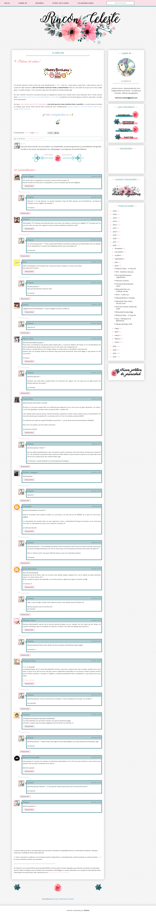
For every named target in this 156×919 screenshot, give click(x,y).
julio (117, 262)
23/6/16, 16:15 (96, 506)
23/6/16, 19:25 (96, 569)
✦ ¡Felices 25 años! (121, 280)
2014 (115, 350)
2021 (115, 228)
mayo (117, 328)
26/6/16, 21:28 (96, 783)
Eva (24, 262)
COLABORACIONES (86, 3)
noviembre (119, 252)
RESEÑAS (40, 3)
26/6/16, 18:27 (96, 757)
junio (117, 265)
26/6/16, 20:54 (96, 240)
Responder (29, 186)
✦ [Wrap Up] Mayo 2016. (123, 324)
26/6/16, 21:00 (96, 373)
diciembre (119, 248)
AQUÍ (100, 857)
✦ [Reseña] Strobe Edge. (123, 312)
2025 (115, 214)
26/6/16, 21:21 (96, 542)
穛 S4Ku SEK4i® (28, 680)
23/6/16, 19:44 (96, 620)
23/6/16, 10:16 (96, 176)
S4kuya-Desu (29, 661)
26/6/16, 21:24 (96, 641)
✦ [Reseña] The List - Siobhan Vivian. (122, 290)
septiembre (119, 259)
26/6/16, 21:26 (96, 738)
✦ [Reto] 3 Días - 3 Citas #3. (125, 268)
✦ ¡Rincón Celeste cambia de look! (125, 307)
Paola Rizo (28, 399)
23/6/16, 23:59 (96, 661)
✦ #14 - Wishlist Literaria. (124, 272)
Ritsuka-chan (29, 620)
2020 (115, 231)
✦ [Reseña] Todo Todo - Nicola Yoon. (123, 302)
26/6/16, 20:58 (96, 323)
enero (117, 342)
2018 (115, 238)
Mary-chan (28, 338)
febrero (118, 338)
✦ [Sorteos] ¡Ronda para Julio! (123, 285)
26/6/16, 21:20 (96, 802)
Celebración (31, 139)
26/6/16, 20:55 (96, 283)
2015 (115, 346)
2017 (115, 242)
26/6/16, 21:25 (96, 695)
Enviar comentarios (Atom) (63, 899)
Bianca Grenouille (31, 757)
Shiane (30, 197)
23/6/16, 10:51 (96, 305)
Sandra (26, 714)
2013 (115, 353)
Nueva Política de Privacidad (58, 872)
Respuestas (24, 192)
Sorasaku (27, 506)
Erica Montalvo (30, 568)
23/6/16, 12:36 (96, 399)
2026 (115, 211)
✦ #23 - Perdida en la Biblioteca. (122, 319)
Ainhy (26, 304)
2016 (115, 245)
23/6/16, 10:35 (96, 219)
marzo (117, 335)
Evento (41, 139)
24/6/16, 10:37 (96, 715)
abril (117, 332)
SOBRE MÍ (22, 3)
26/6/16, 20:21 (96, 197)
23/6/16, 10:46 (96, 262)
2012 (115, 356)
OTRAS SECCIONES (60, 3)
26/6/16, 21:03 (96, 491)
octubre (118, 255)
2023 (115, 221)
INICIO (7, 3)
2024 (115, 218)
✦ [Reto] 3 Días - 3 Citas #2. (125, 315)
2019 (115, 235)
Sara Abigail (28, 176)
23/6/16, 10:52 (96, 339)
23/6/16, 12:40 (96, 472)
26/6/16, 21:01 (96, 444)
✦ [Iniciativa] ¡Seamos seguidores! (122, 276)
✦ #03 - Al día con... (122, 294)
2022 (115, 224)
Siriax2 (26, 219)
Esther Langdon (30, 472)
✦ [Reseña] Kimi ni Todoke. (124, 298)
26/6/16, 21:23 (96, 598)
